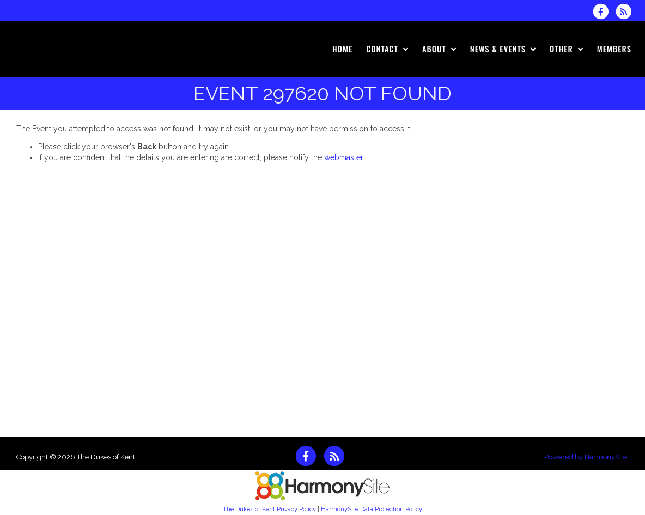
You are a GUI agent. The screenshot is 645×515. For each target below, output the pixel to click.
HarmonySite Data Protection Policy (371, 509)
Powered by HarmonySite (585, 457)
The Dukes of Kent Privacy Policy (269, 509)
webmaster (343, 157)
